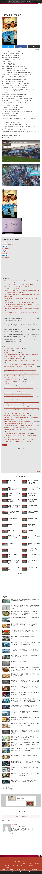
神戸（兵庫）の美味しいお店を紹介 (12, 348)
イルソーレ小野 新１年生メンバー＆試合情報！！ (15, 433)
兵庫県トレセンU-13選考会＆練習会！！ (13, 381)
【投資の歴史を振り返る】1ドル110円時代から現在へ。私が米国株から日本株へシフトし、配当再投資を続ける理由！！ (21, 330)
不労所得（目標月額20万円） (7, 869)
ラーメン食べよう (8, 386)
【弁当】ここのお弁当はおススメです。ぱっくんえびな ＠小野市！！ (20, 370)
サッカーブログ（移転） (21, 863)
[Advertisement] (21, 8)
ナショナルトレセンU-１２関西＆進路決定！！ (14, 391)
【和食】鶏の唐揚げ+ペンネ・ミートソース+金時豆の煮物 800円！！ (20, 302)
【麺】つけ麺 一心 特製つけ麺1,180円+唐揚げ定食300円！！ (18, 284)
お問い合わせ (7, 350)
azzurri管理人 (15, 824)
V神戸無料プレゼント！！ (10, 352)
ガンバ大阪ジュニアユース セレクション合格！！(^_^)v (17, 406)
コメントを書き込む (21, 816)
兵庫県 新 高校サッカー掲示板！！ (12, 358)
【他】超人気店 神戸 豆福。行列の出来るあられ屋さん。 (17, 394)
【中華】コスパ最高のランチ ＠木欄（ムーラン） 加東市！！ (18, 388)
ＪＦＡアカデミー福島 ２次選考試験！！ (13, 400)
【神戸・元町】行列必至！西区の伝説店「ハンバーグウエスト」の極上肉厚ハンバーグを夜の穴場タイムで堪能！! (22, 319)
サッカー (4, 445)
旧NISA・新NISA (21, 869)
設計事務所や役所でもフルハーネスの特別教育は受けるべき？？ (18, 396)
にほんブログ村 (8, 244)
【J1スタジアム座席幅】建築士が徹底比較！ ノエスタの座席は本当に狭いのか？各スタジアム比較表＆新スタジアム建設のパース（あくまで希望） (21, 335)
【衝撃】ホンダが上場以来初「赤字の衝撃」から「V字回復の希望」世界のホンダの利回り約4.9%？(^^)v (21, 324)
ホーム (7, 863)
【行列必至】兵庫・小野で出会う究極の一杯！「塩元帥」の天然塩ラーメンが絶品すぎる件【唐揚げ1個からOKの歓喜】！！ (22, 340)
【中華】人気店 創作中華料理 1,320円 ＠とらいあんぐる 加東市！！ (21, 360)
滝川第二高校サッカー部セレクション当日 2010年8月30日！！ (18, 421)
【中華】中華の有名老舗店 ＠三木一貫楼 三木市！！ (16, 423)
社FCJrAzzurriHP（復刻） (34, 863)
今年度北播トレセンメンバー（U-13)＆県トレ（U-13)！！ (17, 383)
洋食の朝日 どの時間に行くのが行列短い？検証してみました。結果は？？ (21, 429)
